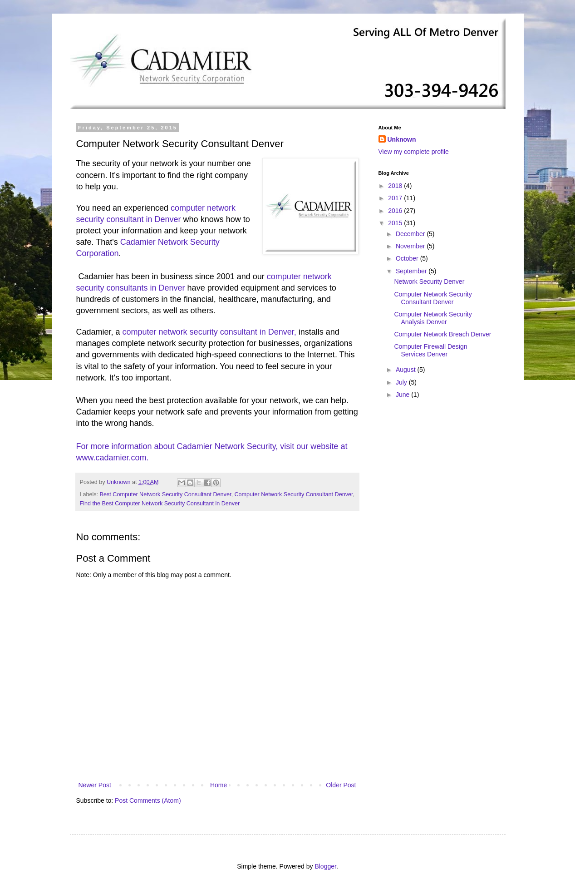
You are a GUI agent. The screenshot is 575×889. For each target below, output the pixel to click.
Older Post (341, 785)
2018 (396, 185)
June (403, 394)
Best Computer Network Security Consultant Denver (165, 494)
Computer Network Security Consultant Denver (293, 494)
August (406, 369)
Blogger (325, 866)
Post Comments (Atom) (148, 800)
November (411, 246)
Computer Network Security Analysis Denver (433, 318)
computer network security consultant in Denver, (209, 331)
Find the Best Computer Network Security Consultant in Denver (160, 503)
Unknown (402, 139)
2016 (396, 210)
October (408, 258)
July (402, 382)
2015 (396, 223)
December (411, 233)
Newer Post (95, 785)
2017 (396, 198)
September (412, 271)
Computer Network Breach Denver (442, 334)
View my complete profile (413, 151)
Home (218, 785)
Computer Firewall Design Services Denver (430, 350)
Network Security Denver (429, 281)
